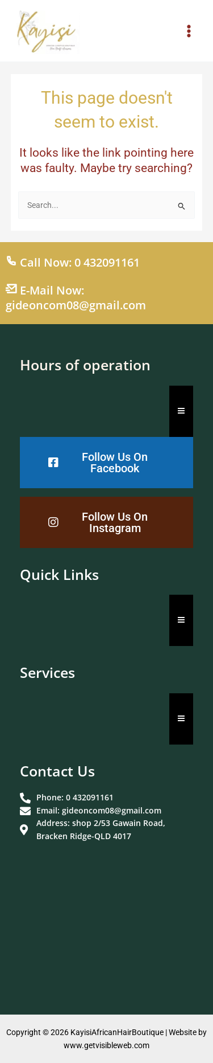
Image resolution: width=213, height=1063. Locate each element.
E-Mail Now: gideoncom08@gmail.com (76, 298)
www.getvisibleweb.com (106, 1045)
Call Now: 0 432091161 (73, 262)
